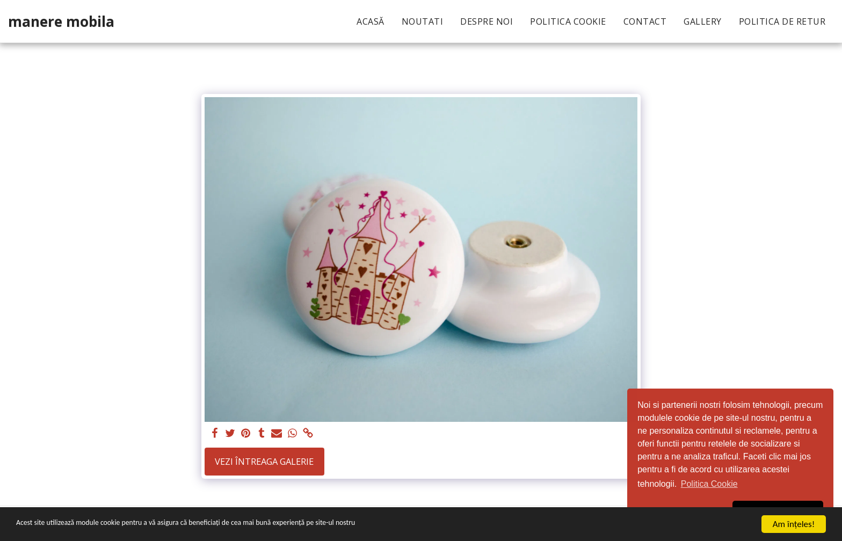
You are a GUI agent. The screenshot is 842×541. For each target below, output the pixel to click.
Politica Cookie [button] (709, 483)
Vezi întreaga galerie (264, 461)
